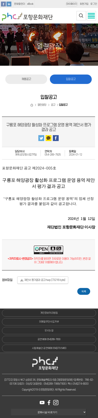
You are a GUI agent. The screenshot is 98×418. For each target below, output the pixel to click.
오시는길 (49, 330)
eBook (30, 4)
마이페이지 (71, 4)
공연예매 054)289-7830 (49, 339)
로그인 (93, 4)
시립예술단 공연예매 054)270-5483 (49, 348)
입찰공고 (71, 79)
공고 (53, 104)
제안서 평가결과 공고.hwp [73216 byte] (44, 280)
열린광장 (42, 104)
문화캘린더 (19, 4)
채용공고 (26, 79)
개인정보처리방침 (49, 312)
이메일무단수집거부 (49, 321)
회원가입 (84, 4)
